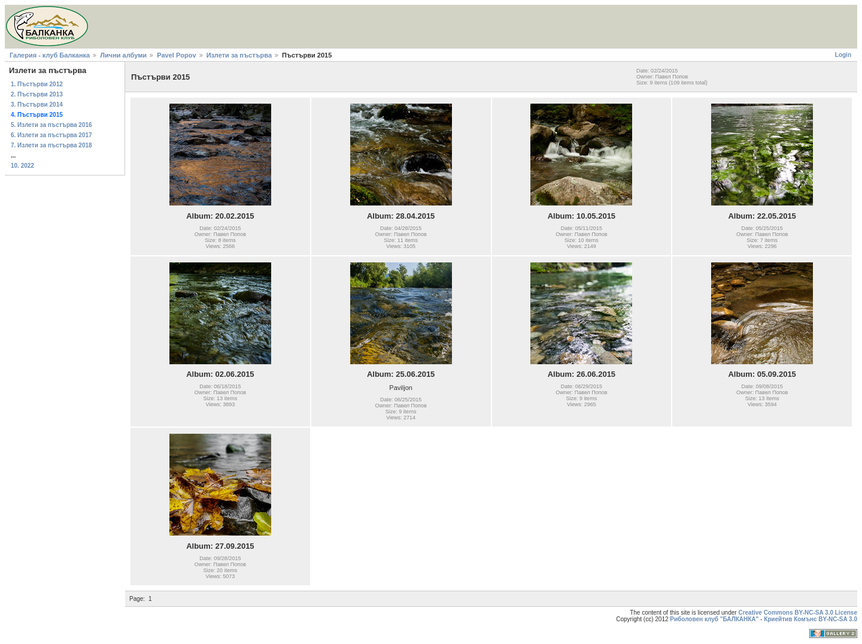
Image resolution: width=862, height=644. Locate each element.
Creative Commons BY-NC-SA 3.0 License (797, 612)
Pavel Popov (176, 55)
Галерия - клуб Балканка (50, 55)
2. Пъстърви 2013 (37, 94)
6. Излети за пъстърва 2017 (51, 135)
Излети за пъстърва (239, 55)
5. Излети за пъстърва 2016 (51, 125)
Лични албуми (123, 55)
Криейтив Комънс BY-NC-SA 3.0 (810, 619)
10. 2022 (22, 165)
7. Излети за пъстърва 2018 (51, 145)
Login (843, 55)
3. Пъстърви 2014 (37, 104)
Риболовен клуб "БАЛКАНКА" (714, 619)
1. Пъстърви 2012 (37, 84)
